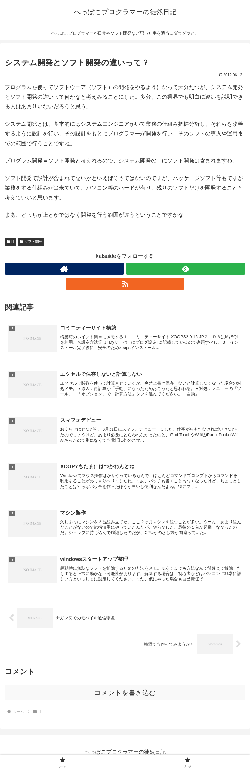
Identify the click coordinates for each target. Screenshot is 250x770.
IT (10, 242)
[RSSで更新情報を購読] (125, 284)
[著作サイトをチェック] (64, 269)
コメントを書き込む (125, 693)
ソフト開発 (31, 242)
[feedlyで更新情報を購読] (185, 269)
